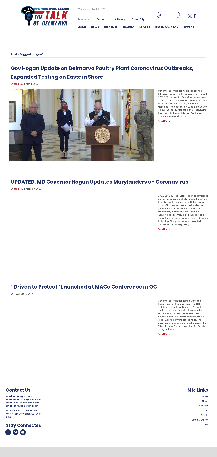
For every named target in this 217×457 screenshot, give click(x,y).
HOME (82, 27)
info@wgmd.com (22, 404)
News (205, 409)
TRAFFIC (128, 27)
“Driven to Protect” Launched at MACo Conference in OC (93, 295)
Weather (203, 414)
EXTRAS (188, 27)
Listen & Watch (200, 428)
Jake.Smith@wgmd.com (26, 411)
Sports (144, 27)
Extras (204, 433)
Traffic (204, 419)
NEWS (95, 27)
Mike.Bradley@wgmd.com (27, 408)
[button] (190, 16)
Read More (164, 120)
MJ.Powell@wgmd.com (26, 414)
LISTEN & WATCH (167, 27)
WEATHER (111, 27)
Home (205, 404)
